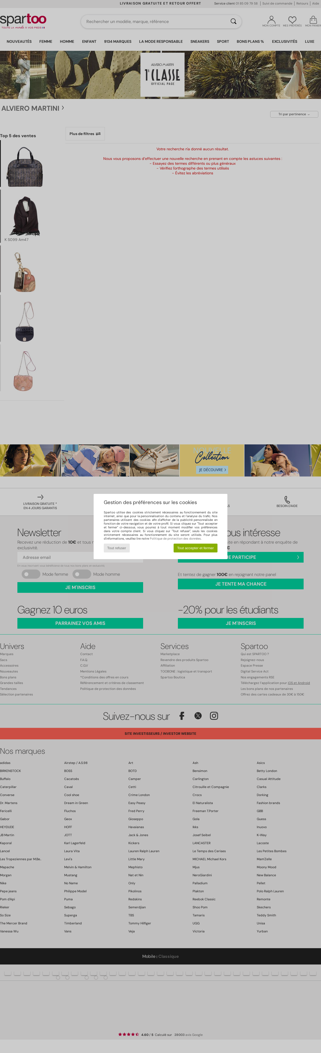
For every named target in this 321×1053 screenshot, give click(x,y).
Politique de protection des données (175, 538)
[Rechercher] (233, 21)
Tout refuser (116, 548)
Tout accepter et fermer (195, 548)
